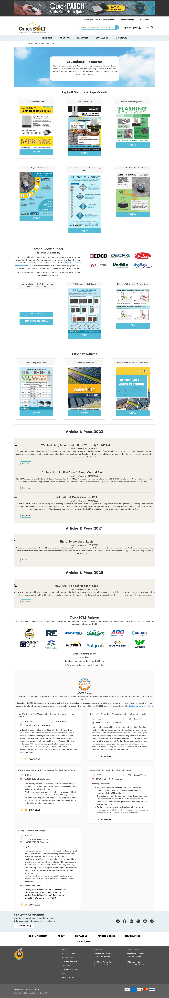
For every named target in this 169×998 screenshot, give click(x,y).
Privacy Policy (18, 989)
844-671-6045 (68, 954)
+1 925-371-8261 (70, 962)
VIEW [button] (36, 152)
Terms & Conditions (32, 989)
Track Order (144, 19)
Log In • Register (130, 28)
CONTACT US (81, 936)
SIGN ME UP (23, 926)
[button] (36, 314)
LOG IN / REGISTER (38, 936)
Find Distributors (127, 19)
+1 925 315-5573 (70, 970)
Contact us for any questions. (141, 706)
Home (29, 43)
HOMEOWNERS (132, 936)
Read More (26, 463)
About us (65, 38)
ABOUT (61, 936)
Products (47, 38)
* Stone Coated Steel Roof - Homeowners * (99, 19)
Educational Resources (44, 43)
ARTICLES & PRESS (106, 936)
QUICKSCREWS (84, 942)
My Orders (121, 38)
